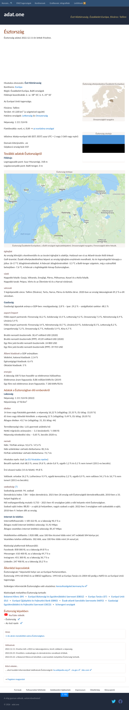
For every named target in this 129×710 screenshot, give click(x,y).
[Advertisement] (64, 60)
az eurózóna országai (43, 128)
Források (17, 690)
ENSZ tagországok (23, 3)
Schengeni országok (65, 604)
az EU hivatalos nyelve (36, 459)
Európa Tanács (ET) (97, 596)
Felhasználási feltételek (36, 690)
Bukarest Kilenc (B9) (14, 596)
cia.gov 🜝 (76, 670)
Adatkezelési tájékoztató (60, 690)
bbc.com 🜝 (87, 670)
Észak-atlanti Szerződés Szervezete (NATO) (83, 600)
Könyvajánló (110, 690)
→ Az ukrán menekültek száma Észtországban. (25, 636)
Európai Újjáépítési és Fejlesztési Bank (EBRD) (35, 600)
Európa (18, 86)
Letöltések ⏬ (80, 3)
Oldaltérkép (95, 690)
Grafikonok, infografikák (60, 3)
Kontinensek (40, 3)
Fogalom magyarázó (16, 679)
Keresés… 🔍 (7, 3)
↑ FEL (64, 694)
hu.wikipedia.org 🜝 (62, 670)
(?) (16, 486)
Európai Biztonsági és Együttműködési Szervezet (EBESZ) (56, 596)
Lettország (27, 115)
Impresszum (80, 690)
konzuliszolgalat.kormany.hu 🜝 (72, 586)
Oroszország (42, 115)
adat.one (14, 14)
